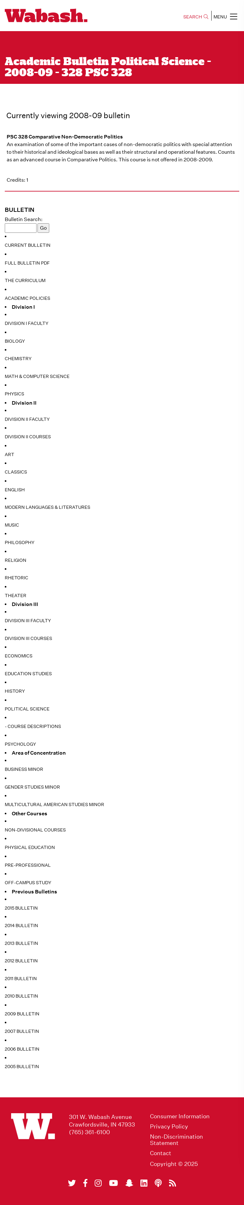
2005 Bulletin (22, 1066)
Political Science (27, 709)
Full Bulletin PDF (27, 263)
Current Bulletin (28, 245)
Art (9, 454)
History (15, 691)
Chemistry (18, 358)
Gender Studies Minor (32, 787)
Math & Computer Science (37, 376)
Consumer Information (180, 1116)
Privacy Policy (169, 1126)
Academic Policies (27, 298)
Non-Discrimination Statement (176, 1140)
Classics (16, 472)
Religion (15, 560)
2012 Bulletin (21, 961)
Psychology (20, 744)
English (15, 490)
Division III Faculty (28, 620)
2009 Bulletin (22, 1014)
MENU (225, 16)
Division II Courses (28, 437)
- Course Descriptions (33, 726)
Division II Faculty (27, 419)
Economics (18, 656)
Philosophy (19, 542)
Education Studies (28, 674)
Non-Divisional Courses (35, 830)
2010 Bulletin (21, 996)
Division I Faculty (26, 323)
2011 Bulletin (21, 978)
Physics (14, 394)
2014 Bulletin (21, 925)
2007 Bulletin (22, 1031)
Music (12, 525)
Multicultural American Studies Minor (54, 804)
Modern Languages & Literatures (47, 507)
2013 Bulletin (21, 943)
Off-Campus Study (28, 882)
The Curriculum (25, 280)
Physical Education (30, 847)
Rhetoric (16, 578)
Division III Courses (28, 638)
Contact (160, 1153)
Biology (15, 341)
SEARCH (195, 17)
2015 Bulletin (21, 908)
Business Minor (24, 769)
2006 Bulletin (22, 1049)
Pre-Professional (28, 865)
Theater (15, 595)
